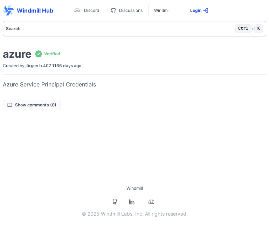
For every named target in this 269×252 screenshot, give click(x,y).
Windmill (162, 10)
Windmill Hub (28, 11)
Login (199, 10)
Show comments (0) (31, 104)
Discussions (127, 10)
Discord (86, 10)
